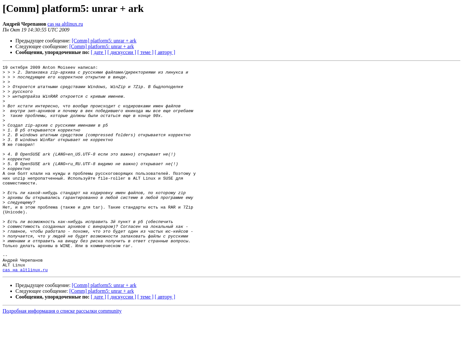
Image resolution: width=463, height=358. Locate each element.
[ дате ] (98, 52)
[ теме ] (145, 52)
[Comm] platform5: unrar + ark (104, 40)
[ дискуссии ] (121, 52)
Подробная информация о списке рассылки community (62, 352)
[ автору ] (165, 52)
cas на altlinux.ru (65, 24)
